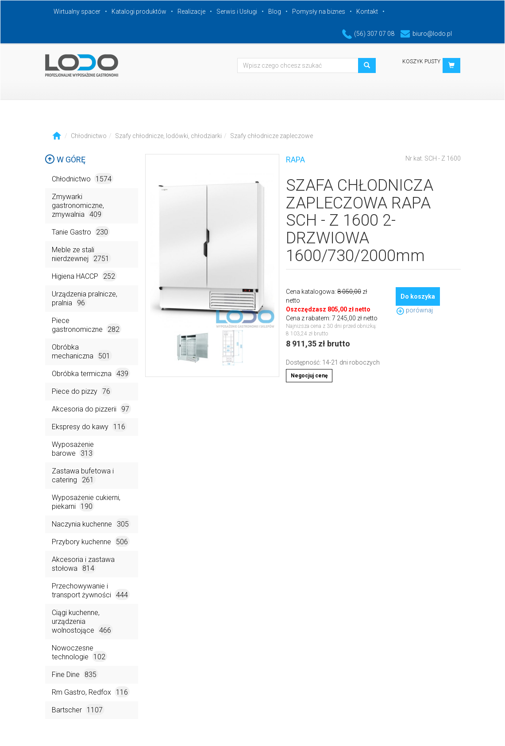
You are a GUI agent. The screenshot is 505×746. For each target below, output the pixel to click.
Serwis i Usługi (236, 11)
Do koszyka (418, 296)
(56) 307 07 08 (368, 33)
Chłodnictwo (89, 135)
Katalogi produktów (139, 11)
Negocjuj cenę (309, 376)
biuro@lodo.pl (426, 33)
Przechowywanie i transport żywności (91, 591)
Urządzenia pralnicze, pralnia (84, 299)
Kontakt (367, 11)
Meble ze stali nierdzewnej (81, 255)
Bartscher (78, 709)
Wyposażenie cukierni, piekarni (86, 502)
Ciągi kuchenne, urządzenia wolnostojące (82, 621)
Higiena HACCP (84, 275)
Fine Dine (75, 674)
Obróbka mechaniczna (82, 352)
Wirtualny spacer (77, 11)
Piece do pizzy (82, 390)
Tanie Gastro (81, 231)
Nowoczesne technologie (79, 653)
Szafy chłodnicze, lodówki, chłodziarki (168, 135)
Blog (274, 11)
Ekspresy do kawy (89, 426)
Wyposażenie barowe (73, 449)
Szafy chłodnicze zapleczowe (271, 135)
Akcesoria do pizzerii (91, 408)
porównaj (414, 310)
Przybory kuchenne (91, 541)
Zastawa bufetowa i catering (83, 476)
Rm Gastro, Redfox (91, 691)
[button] (451, 65)
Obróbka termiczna (91, 373)
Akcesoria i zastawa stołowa (83, 564)
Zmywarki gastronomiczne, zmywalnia (78, 205)
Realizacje (191, 11)
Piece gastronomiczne (86, 325)
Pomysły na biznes (318, 11)
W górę (65, 159)
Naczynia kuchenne (91, 523)
